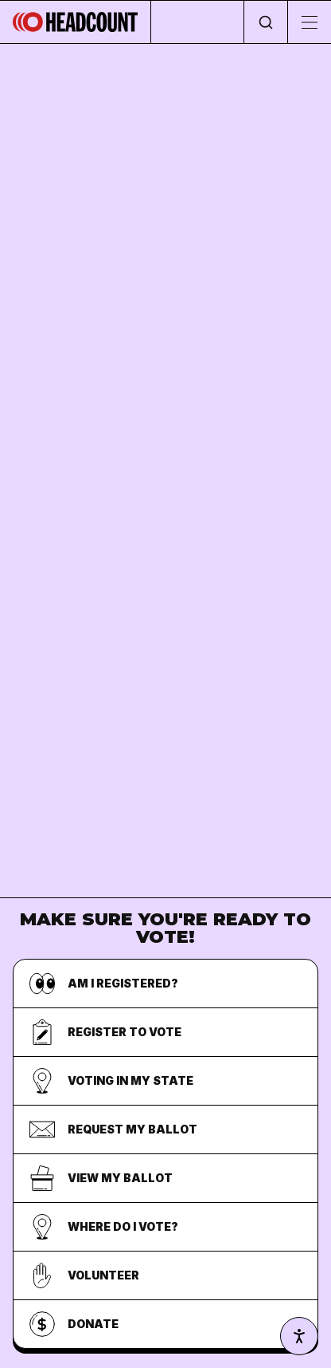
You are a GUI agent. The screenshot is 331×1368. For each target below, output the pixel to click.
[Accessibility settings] (299, 1336)
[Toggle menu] (309, 22)
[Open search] (265, 22)
